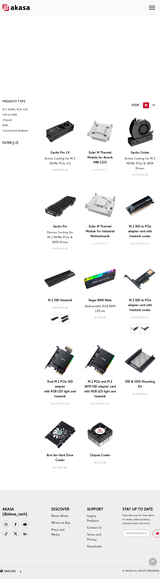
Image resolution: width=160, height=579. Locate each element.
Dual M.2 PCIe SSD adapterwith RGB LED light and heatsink (60, 389)
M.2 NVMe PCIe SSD (15, 109)
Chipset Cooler (100, 455)
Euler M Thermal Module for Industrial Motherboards (100, 231)
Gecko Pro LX (60, 152)
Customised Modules (15, 131)
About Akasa (60, 516)
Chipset (7, 120)
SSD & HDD (9, 115)
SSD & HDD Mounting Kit (140, 384)
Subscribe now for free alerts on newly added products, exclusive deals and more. (138, 519)
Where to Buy (60, 523)
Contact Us (94, 527)
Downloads (94, 546)
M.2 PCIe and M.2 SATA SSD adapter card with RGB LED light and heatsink (100, 389)
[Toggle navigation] (152, 8)
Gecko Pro (60, 226)
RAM (5, 125)
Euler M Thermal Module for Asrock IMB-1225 (100, 157)
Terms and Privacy (94, 537)
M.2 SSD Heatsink (60, 300)
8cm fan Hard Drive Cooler (60, 458)
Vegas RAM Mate (100, 300)
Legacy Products (93, 519)
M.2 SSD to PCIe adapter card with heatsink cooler (140, 231)
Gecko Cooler (140, 152)
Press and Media (58, 532)
